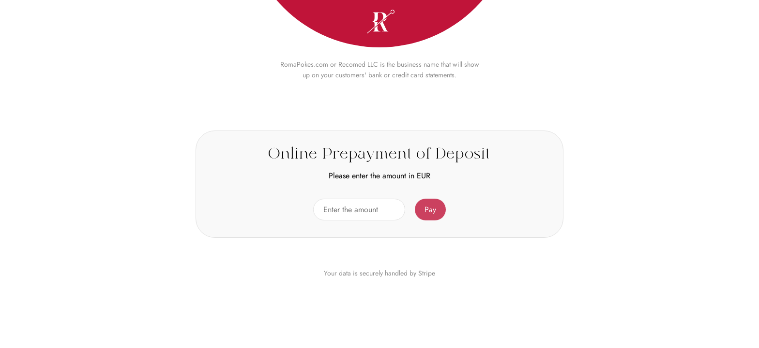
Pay (430, 209)
